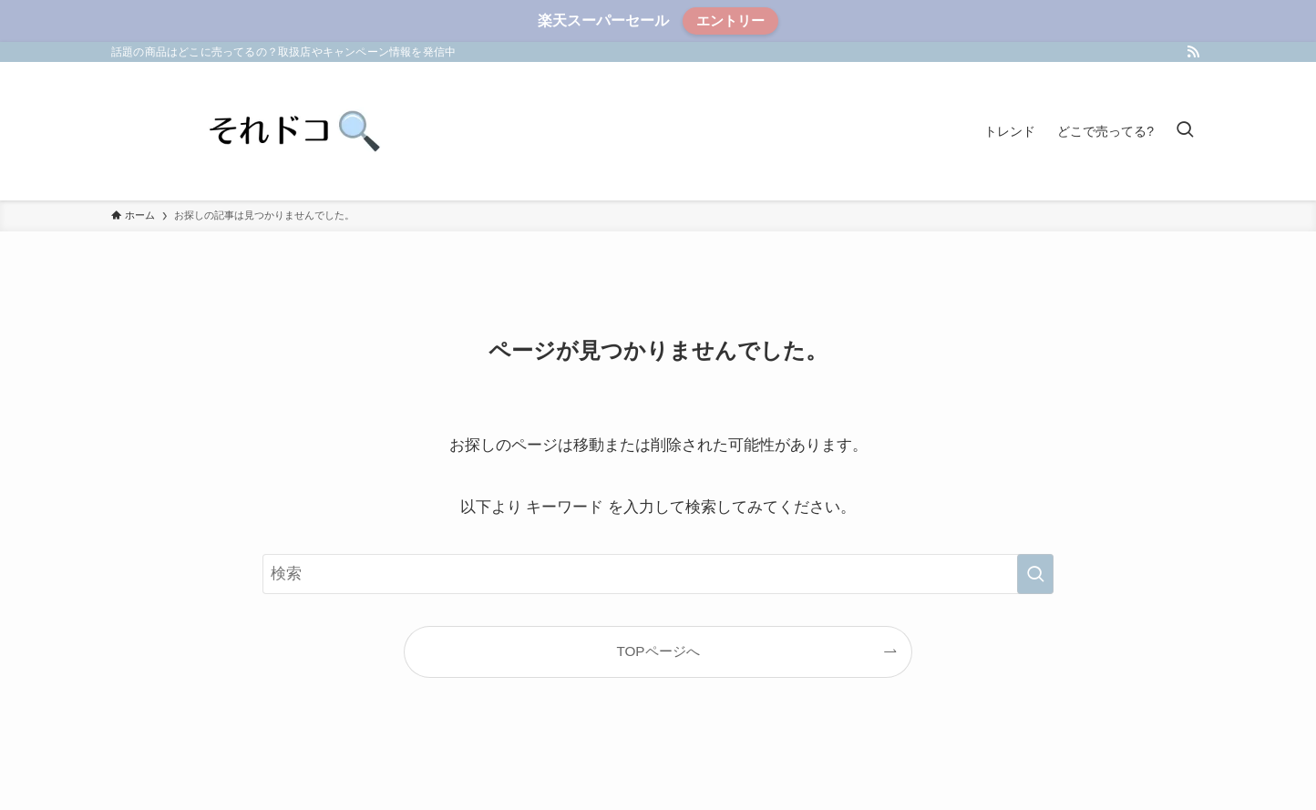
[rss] (1193, 52)
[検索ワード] (658, 574)
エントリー (730, 20)
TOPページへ (657, 651)
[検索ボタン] (1185, 131)
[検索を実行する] (1035, 574)
